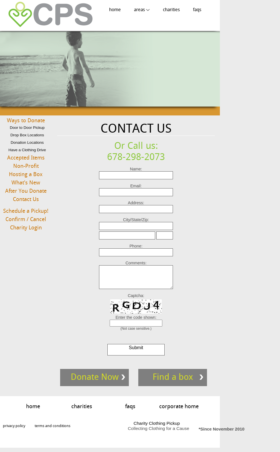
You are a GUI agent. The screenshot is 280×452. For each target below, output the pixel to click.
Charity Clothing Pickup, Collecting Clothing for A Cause (48, 14)
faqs (197, 9)
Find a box (173, 381)
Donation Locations (27, 142)
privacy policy (14, 430)
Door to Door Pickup (27, 127)
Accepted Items (26, 158)
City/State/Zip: (136, 219)
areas (142, 9)
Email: (136, 186)
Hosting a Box (26, 174)
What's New (25, 183)
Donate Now (95, 381)
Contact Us (26, 199)
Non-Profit (26, 166)
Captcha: (136, 300)
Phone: (136, 246)
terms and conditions (52, 430)
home (115, 9)
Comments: (136, 263)
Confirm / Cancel (25, 219)
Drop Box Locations (27, 135)
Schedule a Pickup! (25, 211)
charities (171, 9)
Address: (136, 203)
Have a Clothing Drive (27, 150)
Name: (136, 169)
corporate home (179, 411)
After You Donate (26, 191)
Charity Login (26, 228)
